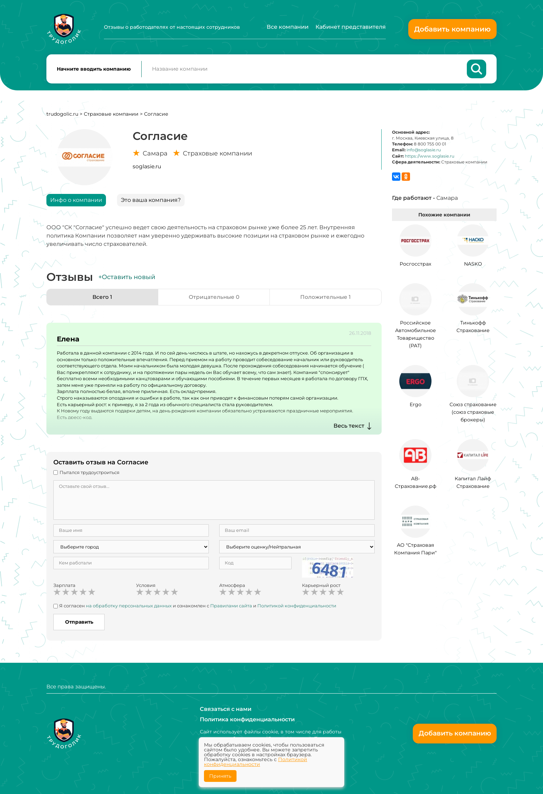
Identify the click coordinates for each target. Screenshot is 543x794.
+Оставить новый (126, 278)
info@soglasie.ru (424, 151)
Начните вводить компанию (94, 69)
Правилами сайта (231, 607)
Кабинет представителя (350, 27)
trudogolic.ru (62, 115)
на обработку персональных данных (129, 607)
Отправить (79, 623)
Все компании (288, 27)
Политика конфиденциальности (247, 719)
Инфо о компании (76, 201)
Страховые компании (111, 115)
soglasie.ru (147, 167)
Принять (220, 776)
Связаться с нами (225, 709)
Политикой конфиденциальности (296, 607)
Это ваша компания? (151, 201)
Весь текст (348, 427)
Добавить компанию (452, 29)
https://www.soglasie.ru (429, 157)
